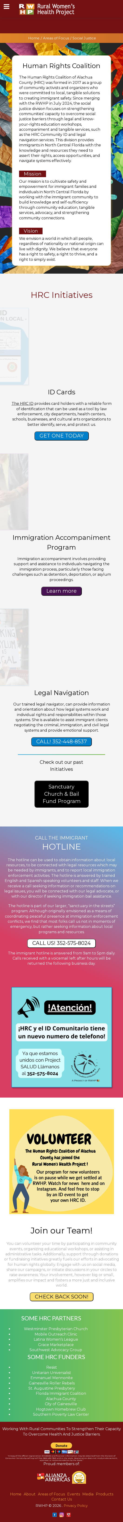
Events (73, 1494)
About (30, 1494)
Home (34, 38)
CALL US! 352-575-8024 (61, 943)
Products (104, 1494)
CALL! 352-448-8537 (61, 741)
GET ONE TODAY (62, 436)
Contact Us (61, 1499)
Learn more (61, 591)
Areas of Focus (56, 38)
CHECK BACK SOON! (61, 1297)
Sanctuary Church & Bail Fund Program (62, 794)
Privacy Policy (76, 1505)
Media (87, 1494)
